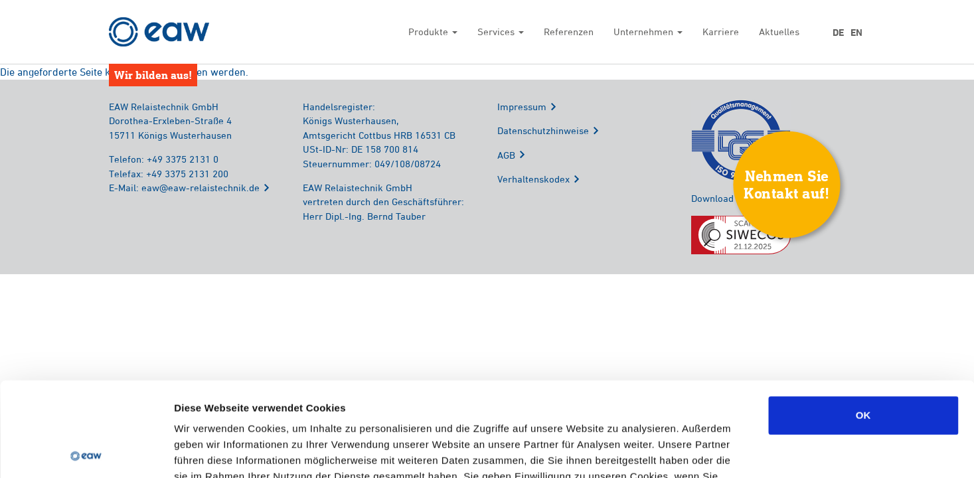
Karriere (720, 31)
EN (856, 33)
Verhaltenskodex (533, 179)
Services (500, 31)
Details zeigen (706, 451)
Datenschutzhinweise (543, 130)
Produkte (432, 31)
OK (863, 321)
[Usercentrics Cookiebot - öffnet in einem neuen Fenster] (86, 452)
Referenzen (569, 31)
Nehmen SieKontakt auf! (787, 184)
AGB (506, 155)
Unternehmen (648, 31)
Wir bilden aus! (153, 75)
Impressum (521, 106)
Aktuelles (779, 31)
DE (838, 33)
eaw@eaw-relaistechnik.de (200, 187)
